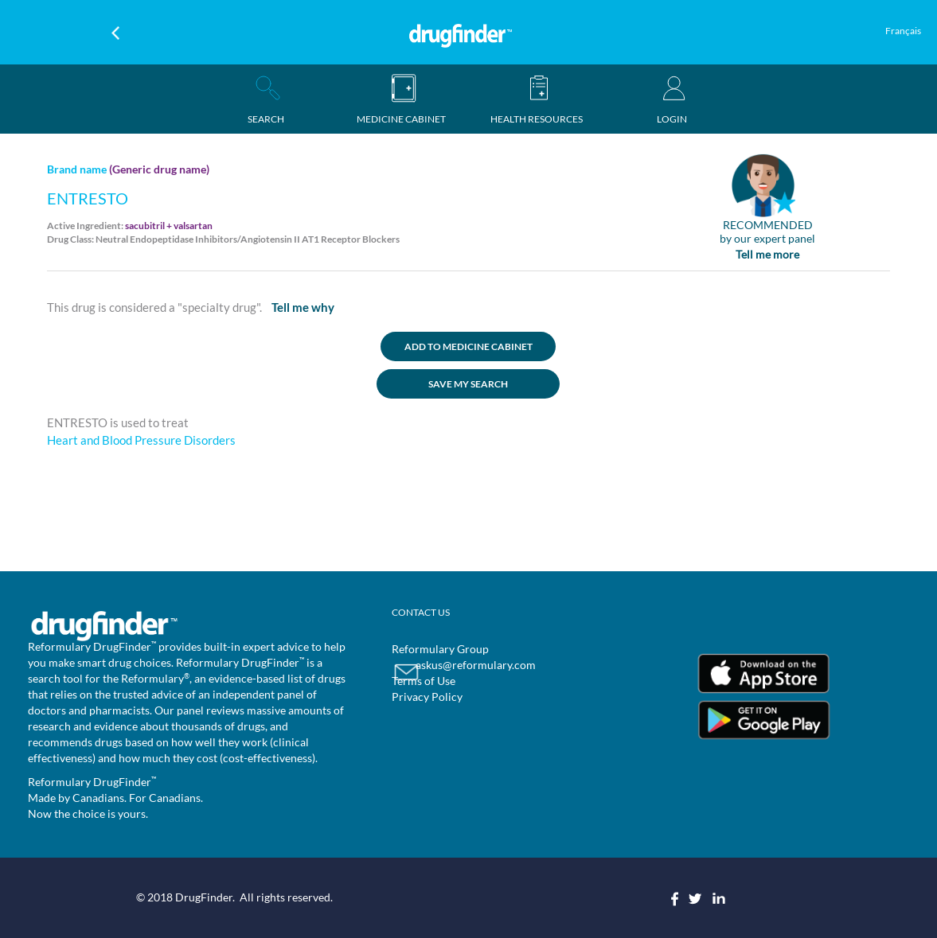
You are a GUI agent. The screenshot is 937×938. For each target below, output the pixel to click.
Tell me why (302, 307)
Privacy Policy (427, 696)
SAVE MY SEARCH (468, 384)
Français (903, 31)
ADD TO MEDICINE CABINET (468, 346)
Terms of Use (423, 680)
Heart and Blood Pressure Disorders (141, 440)
